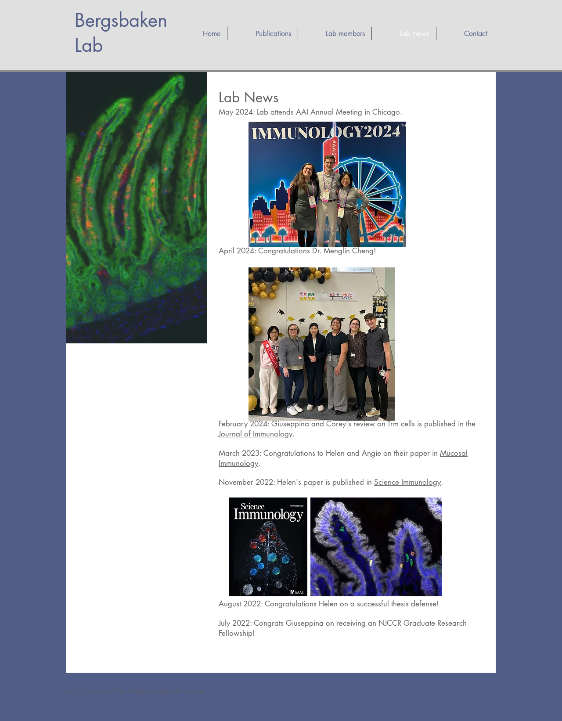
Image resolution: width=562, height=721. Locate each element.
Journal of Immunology (255, 434)
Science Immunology (407, 482)
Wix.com (194, 692)
